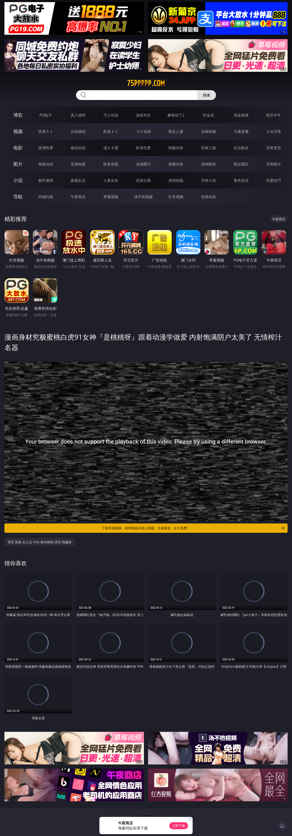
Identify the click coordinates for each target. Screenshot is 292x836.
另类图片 (273, 164)
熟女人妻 (175, 131)
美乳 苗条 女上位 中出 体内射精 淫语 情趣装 (40, 542)
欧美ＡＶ (110, 131)
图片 (18, 164)
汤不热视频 (143, 196)
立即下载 (178, 825)
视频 (18, 131)
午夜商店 (78, 196)
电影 (18, 147)
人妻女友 (110, 180)
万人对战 (110, 115)
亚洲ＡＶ (45, 131)
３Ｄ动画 (143, 131)
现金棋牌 (241, 115)
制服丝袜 (175, 147)
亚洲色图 (78, 164)
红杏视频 (175, 196)
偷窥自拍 (45, 164)
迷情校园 (175, 180)
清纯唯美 (208, 164)
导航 (18, 196)
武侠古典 (143, 180)
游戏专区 (143, 115)
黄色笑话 (241, 180)
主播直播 (241, 131)
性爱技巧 (273, 180)
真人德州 (78, 115)
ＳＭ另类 (273, 131)
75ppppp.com (146, 83)
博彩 (18, 115)
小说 (18, 180)
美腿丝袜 (175, 164)
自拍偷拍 (78, 131)
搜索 (206, 95)
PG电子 (45, 115)
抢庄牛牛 (273, 115)
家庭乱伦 (78, 180)
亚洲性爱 (45, 147)
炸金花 (208, 115)
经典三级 (208, 147)
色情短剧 (208, 196)
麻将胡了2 (175, 115)
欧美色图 (110, 164)
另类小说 (208, 180)
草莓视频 (110, 196)
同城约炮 (45, 196)
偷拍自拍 (78, 147)
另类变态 (273, 147)
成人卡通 (110, 147)
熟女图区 (241, 164)
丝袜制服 (208, 131)
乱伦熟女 (241, 147)
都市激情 (45, 180)
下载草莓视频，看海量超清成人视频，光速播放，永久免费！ (193, 528)
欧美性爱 (143, 147)
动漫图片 (143, 164)
